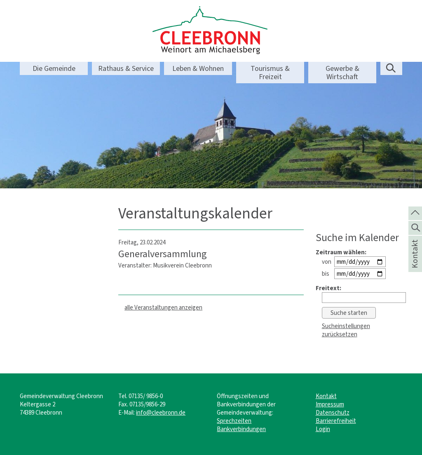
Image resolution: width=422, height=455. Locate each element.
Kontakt (326, 396)
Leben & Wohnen (198, 68)
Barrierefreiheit (336, 421)
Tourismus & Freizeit (270, 72)
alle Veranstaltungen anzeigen (163, 307)
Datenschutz (332, 412)
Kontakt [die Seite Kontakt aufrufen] (415, 264)
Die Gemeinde (54, 68)
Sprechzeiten (234, 421)
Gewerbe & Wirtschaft (342, 72)
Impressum (330, 404)
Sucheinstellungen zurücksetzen (346, 330)
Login (323, 429)
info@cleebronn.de (160, 412)
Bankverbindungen (241, 429)
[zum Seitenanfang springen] (415, 212)
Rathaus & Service (126, 68)
